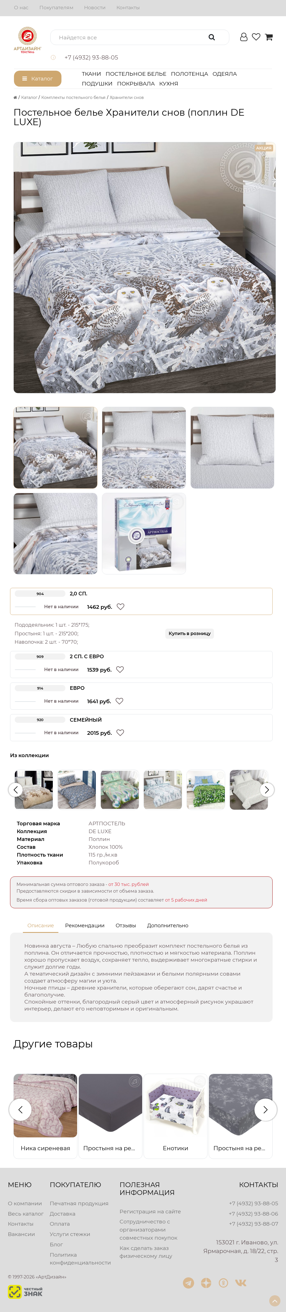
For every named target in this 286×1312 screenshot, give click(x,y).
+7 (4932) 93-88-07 (253, 1223)
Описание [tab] (40, 926)
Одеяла (225, 73)
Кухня (168, 83)
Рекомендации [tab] (84, 926)
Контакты (128, 7)
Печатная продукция (79, 1203)
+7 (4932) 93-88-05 (253, 1203)
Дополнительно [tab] (167, 926)
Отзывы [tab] (126, 926)
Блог (56, 1244)
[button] (139, 37)
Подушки (97, 83)
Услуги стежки (70, 1234)
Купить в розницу (190, 633)
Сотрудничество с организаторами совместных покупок (148, 1229)
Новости (95, 7)
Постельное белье (136, 73)
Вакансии (21, 1234)
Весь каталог (26, 1213)
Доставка (62, 1213)
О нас (21, 7)
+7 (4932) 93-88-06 (253, 1213)
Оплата (60, 1223)
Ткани (91, 73)
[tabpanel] (141, 977)
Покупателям (56, 7)
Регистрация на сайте (150, 1211)
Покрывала (136, 83)
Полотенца (189, 73)
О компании (25, 1203)
